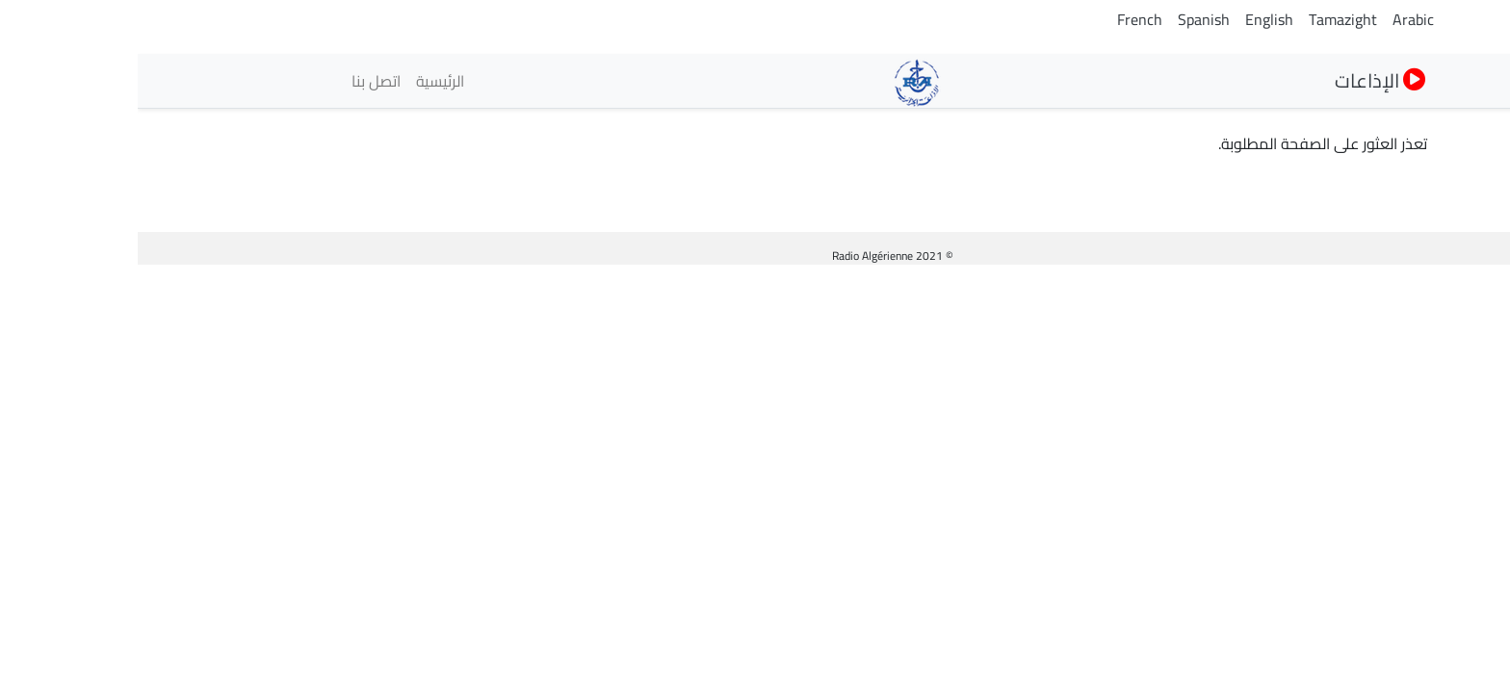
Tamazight (1205, 19)
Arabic (1275, 19)
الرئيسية (302, 80)
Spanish (1066, 19)
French (1002, 19)
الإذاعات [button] (1243, 80)
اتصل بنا (238, 80)
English (1131, 19)
